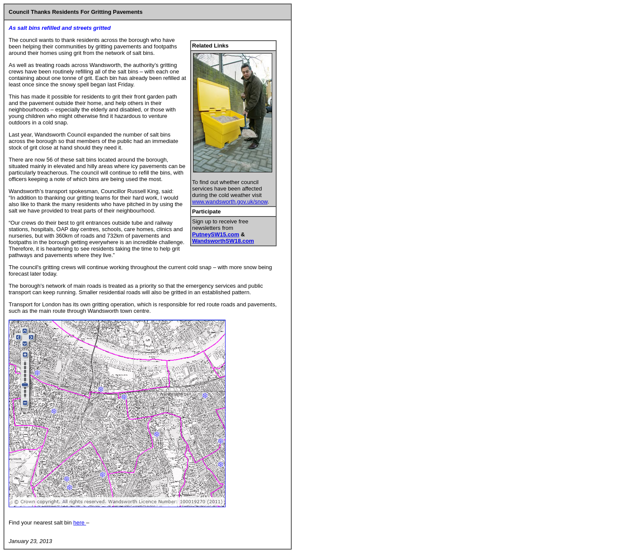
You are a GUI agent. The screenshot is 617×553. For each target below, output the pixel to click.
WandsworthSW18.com (223, 241)
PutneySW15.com (215, 234)
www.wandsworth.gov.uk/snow (230, 201)
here (79, 522)
